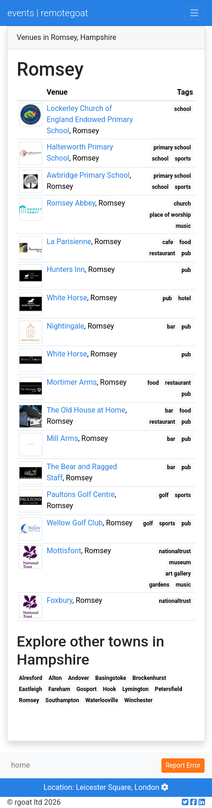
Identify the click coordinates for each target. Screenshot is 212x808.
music (183, 226)
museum (180, 562)
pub (186, 253)
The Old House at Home (85, 410)
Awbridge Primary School (87, 175)
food (185, 242)
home (20, 765)
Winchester (138, 700)
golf (163, 495)
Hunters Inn (65, 269)
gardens (159, 585)
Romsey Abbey (70, 203)
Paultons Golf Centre (80, 494)
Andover (78, 678)
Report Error (183, 765)
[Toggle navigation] (194, 13)
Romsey (29, 700)
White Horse (66, 297)
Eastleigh (30, 689)
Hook (109, 689)
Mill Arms (62, 438)
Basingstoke (110, 678)
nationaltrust (175, 551)
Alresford (30, 678)
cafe (167, 242)
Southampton (62, 700)
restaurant (162, 253)
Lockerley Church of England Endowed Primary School (89, 119)
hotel (184, 298)
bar (171, 326)
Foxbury (59, 600)
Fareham (59, 689)
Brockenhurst (149, 678)
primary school (172, 147)
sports (183, 158)
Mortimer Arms (71, 382)
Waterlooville (101, 700)
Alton (55, 678)
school (182, 109)
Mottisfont (63, 550)
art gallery (178, 573)
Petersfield (168, 689)
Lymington (135, 689)
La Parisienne (68, 241)
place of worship (170, 215)
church (182, 203)
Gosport (86, 689)
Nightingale (65, 326)
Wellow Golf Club (74, 522)
